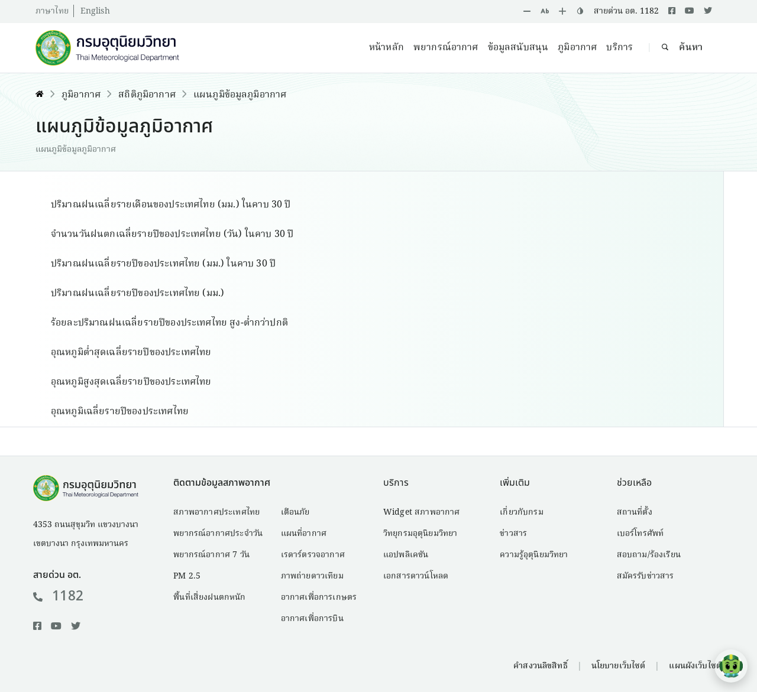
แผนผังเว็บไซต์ (695, 665)
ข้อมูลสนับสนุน (518, 48)
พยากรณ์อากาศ (445, 48)
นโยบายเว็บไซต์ (618, 665)
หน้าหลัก (386, 48)
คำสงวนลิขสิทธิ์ (540, 665)
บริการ (619, 48)
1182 (58, 596)
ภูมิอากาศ (577, 48)
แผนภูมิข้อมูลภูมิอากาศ (240, 95)
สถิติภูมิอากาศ (147, 95)
